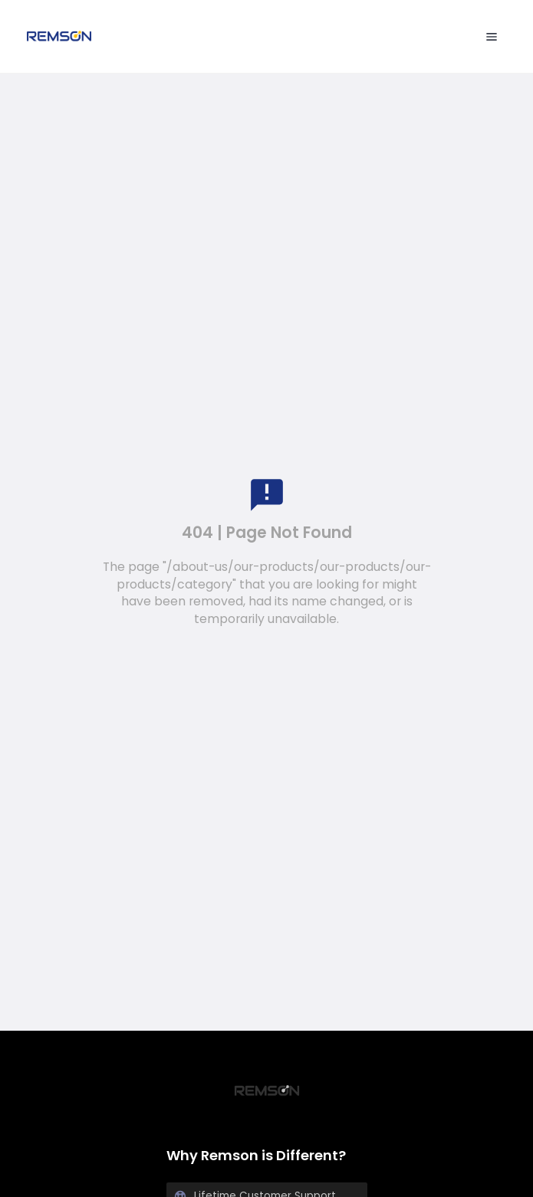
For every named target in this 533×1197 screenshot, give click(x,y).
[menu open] (492, 36)
